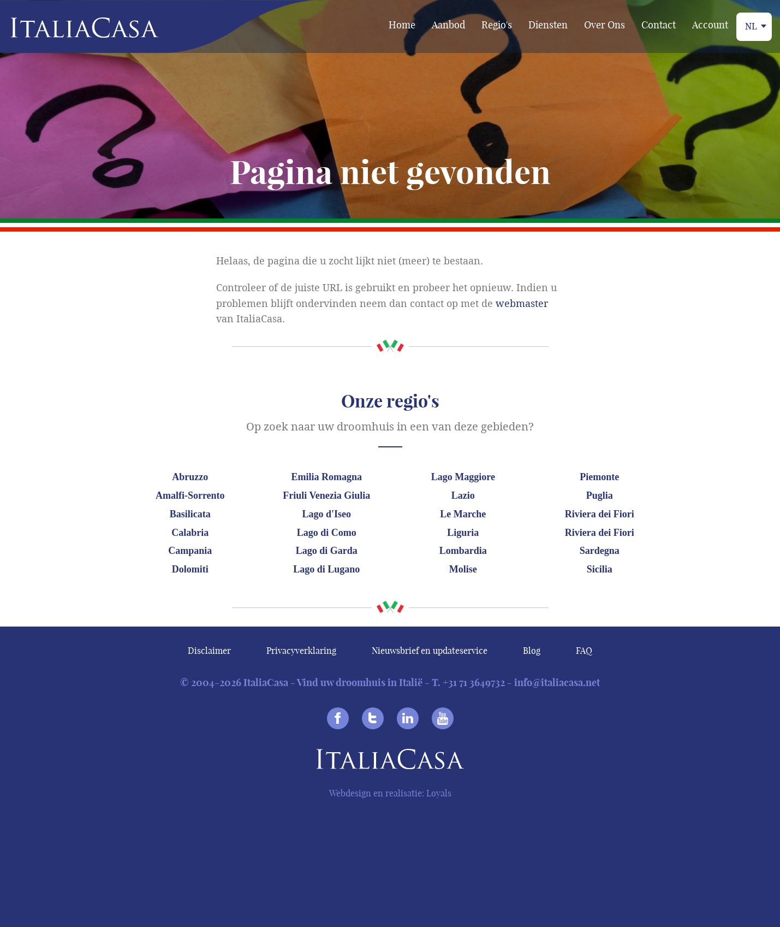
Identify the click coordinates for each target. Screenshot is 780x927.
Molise (463, 569)
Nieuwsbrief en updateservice (429, 650)
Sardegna (600, 550)
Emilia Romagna (326, 476)
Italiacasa (390, 761)
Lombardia (463, 550)
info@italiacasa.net (557, 682)
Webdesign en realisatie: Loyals (390, 793)
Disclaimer (209, 650)
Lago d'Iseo (327, 514)
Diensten (548, 25)
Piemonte (599, 476)
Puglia (599, 495)
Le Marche (463, 514)
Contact (658, 25)
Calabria (190, 532)
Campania (190, 550)
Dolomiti (190, 569)
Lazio (463, 495)
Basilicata (190, 514)
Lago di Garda (327, 550)
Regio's (496, 25)
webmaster (522, 304)
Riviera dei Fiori (599, 514)
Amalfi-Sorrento (190, 495)
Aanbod (448, 25)
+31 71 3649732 (474, 682)
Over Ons (604, 25)
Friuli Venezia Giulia (326, 495)
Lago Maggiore (463, 476)
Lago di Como (326, 532)
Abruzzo (190, 476)
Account (710, 25)
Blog (531, 650)
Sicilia (599, 569)
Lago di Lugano (326, 569)
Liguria (463, 532)
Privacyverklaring (301, 650)
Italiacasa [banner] (66, 27)
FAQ (584, 650)
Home (402, 25)
